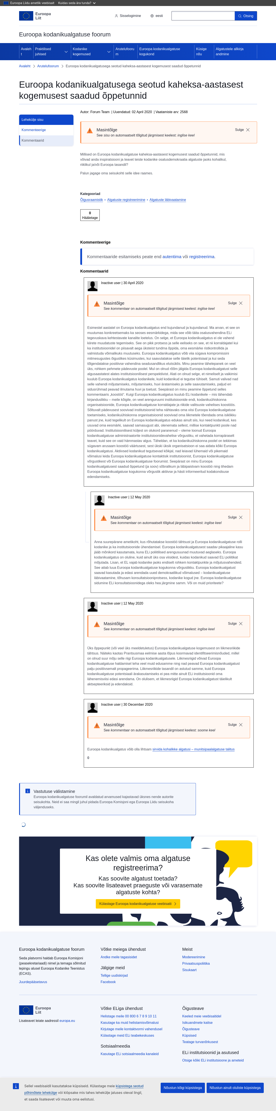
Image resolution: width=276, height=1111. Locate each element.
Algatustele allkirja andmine (230, 51)
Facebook (108, 982)
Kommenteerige (34, 130)
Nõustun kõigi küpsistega (183, 1088)
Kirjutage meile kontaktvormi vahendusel (131, 1029)
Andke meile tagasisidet (119, 957)
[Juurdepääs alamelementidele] (66, 51)
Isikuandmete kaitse (197, 1022)
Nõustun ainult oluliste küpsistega (235, 1088)
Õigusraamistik (91, 200)
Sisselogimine (128, 16)
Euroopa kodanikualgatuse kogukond (159, 51)
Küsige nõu (201, 51)
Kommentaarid (33, 140)
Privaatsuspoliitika (196, 963)
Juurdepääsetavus (33, 982)
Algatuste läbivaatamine (167, 200)
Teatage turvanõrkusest (200, 1042)
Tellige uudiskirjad (114, 975)
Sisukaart (189, 970)
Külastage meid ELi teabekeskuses (127, 1035)
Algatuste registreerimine (126, 200)
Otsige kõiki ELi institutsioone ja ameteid (213, 1060)
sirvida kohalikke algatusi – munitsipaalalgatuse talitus (193, 749)
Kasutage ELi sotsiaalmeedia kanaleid (130, 1054)
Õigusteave (191, 1029)
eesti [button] (156, 16)
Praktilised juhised (43, 51)
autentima (172, 256)
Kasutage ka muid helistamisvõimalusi (130, 1022)
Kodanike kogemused (82, 51)
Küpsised (189, 1035)
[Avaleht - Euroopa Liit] (35, 16)
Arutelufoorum (125, 51)
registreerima (201, 256)
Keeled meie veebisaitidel (201, 1016)
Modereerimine (193, 957)
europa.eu (67, 1021)
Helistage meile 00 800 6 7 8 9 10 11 (129, 1016)
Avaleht (26, 51)
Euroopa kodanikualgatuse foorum (52, 949)
